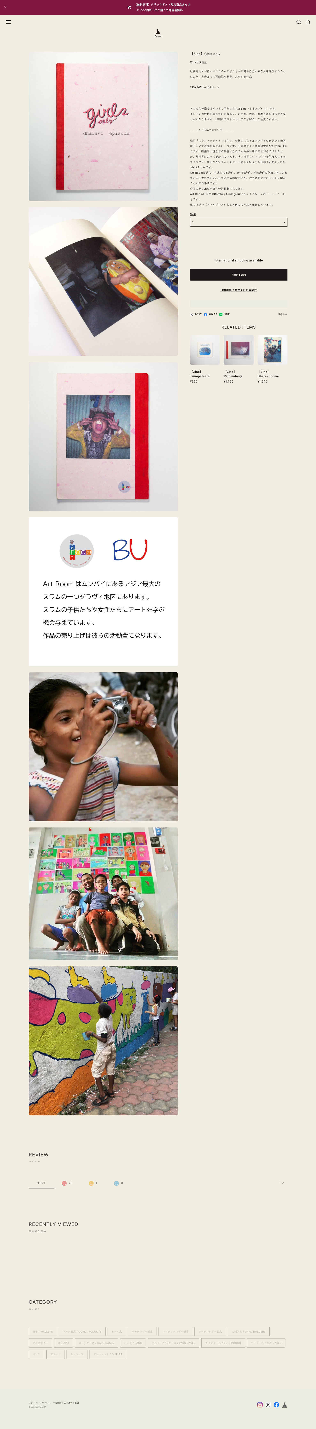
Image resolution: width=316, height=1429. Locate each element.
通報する (282, 315)
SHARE (210, 315)
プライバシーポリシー (40, 1402)
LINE (224, 315)
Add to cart (238, 275)
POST (196, 315)
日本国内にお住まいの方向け (238, 290)
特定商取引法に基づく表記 (66, 1402)
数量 (193, 215)
